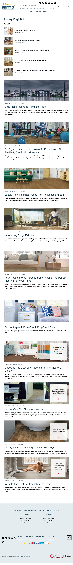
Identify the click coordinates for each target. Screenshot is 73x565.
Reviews (44, 8)
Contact (44, 11)
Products (22, 8)
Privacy (22, 556)
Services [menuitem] (42, 540)
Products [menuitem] (40, 537)
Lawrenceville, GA (31, 2)
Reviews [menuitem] (32, 540)
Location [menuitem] (51, 540)
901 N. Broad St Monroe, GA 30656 (49, 510)
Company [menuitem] (29, 537)
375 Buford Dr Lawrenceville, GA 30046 (25, 510)
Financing (51, 8)
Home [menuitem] (20, 537)
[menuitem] (40, 3)
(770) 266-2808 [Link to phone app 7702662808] (22, 5)
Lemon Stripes (29, 330)
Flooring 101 (37, 8)
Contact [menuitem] (50, 537)
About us (38, 11)
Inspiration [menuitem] (22, 540)
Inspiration (31, 11)
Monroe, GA (33, 5)
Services (29, 8)
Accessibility (27, 556)
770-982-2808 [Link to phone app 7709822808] (20, 2)
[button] (23, 8)
